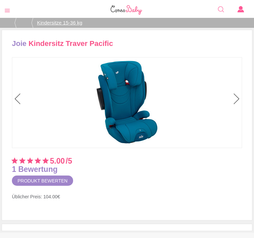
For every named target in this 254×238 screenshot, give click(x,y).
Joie (19, 43)
